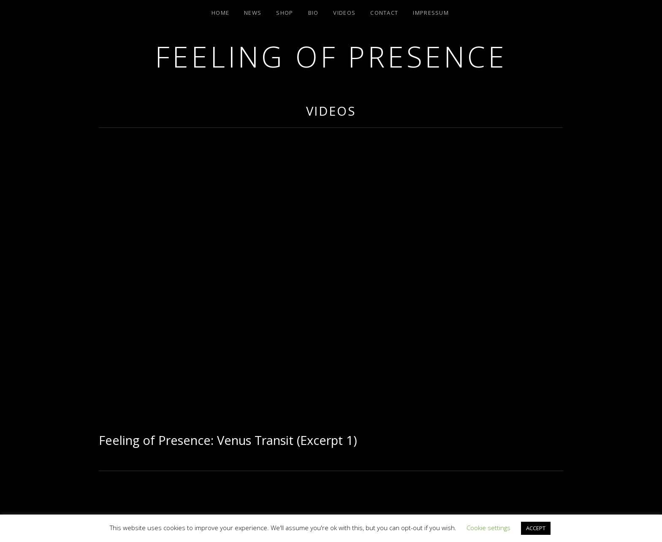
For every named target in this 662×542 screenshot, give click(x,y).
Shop (284, 12)
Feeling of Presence (331, 56)
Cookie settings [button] (488, 527)
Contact (384, 12)
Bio (313, 12)
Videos (344, 12)
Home (220, 12)
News (252, 12)
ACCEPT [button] (535, 528)
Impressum (431, 12)
